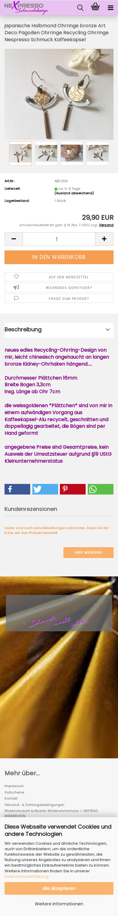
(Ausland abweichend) (74, 193)
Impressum (14, 785)
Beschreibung (23, 329)
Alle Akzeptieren (59, 888)
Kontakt (11, 798)
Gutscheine (14, 792)
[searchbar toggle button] (80, 7)
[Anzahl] (59, 239)
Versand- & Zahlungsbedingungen (34, 804)
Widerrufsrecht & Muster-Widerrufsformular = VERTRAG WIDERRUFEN (51, 813)
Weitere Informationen (59, 904)
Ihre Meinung (88, 552)
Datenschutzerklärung (26, 876)
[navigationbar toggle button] (110, 7)
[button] (14, 239)
